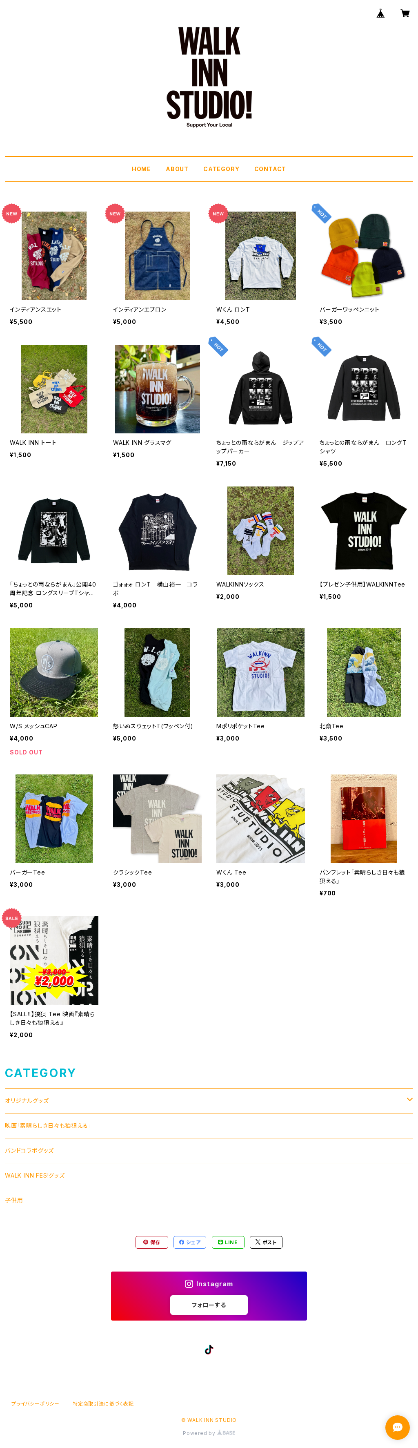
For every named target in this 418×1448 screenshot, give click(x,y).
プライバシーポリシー (35, 1404)
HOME (141, 168)
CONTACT (270, 168)
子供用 (14, 1200)
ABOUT (177, 168)
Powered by (209, 1433)
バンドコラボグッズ (29, 1150)
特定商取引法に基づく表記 (103, 1404)
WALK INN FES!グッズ (35, 1175)
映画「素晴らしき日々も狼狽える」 (48, 1125)
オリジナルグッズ (27, 1100)
